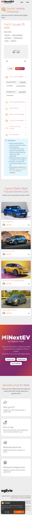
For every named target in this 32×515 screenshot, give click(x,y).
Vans (27, 2)
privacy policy (15, 507)
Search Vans (22, 359)
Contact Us (20, 68)
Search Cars (10, 359)
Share (10, 68)
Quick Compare (16, 363)
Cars (21, 2)
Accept (19, 512)
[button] (16, 77)
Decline (7, 512)
